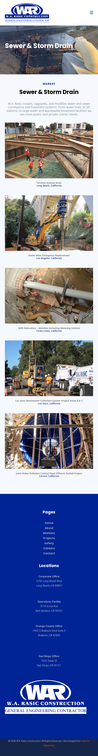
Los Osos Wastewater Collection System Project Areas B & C (49, 400)
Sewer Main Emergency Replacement (49, 255)
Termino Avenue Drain (49, 182)
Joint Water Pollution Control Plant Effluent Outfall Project (49, 473)
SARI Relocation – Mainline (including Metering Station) (49, 328)
